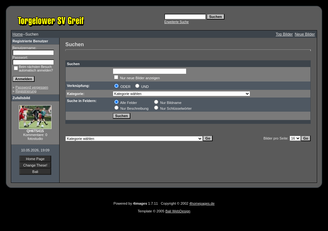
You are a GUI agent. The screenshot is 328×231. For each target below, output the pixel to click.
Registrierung (25, 91)
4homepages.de (202, 203)
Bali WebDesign (177, 211)
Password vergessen (31, 87)
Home (17, 34)
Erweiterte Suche (176, 22)
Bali (35, 172)
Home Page (35, 159)
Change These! (35, 165)
